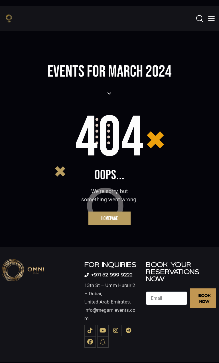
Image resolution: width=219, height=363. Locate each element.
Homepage (109, 219)
